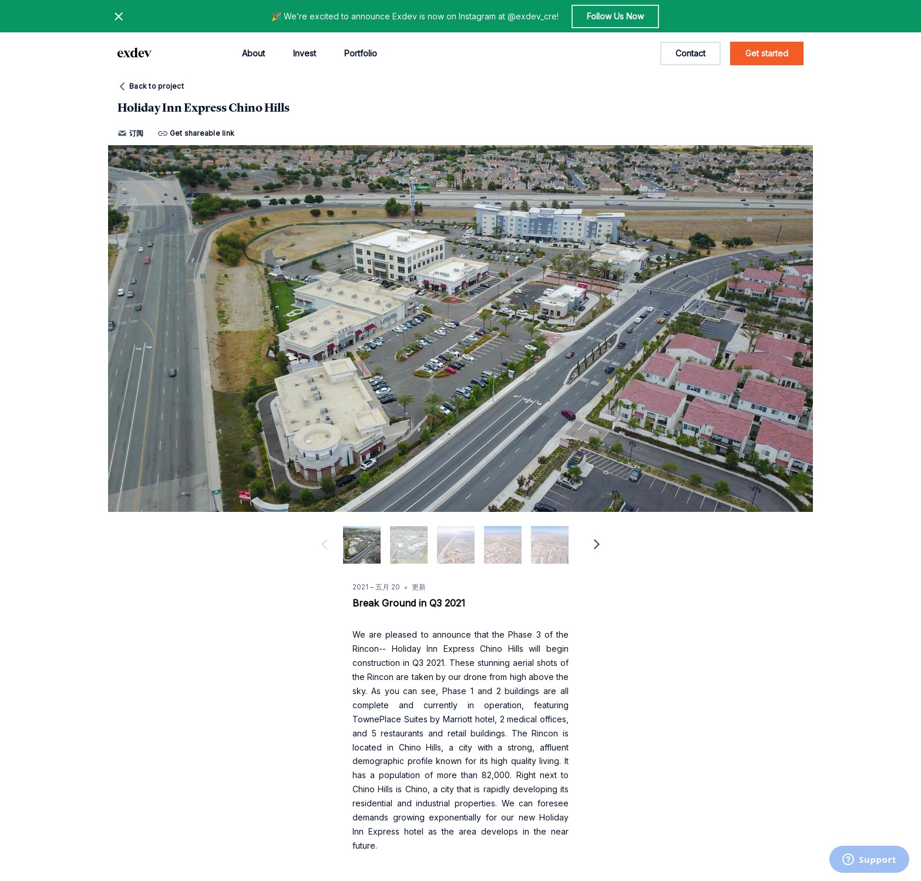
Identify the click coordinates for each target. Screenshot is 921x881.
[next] (596, 545)
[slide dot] (362, 545)
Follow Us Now (615, 16)
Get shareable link (196, 133)
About (253, 53)
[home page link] (134, 53)
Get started (766, 53)
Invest (304, 53)
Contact (690, 53)
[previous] (324, 545)
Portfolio (360, 53)
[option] (460, 328)
